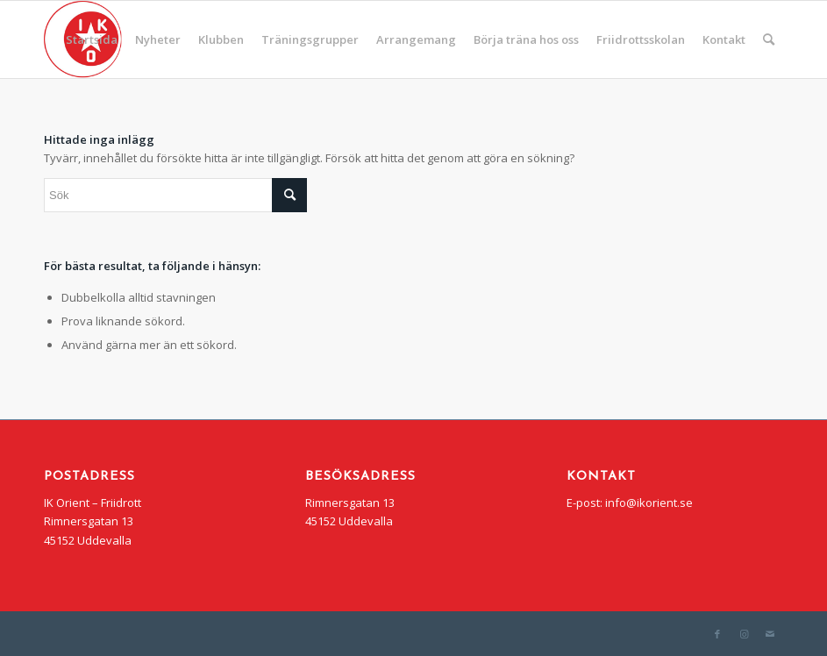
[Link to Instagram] (744, 634)
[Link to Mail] (770, 634)
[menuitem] (91, 39)
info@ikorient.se (649, 502)
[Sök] (768, 39)
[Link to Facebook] (717, 634)
